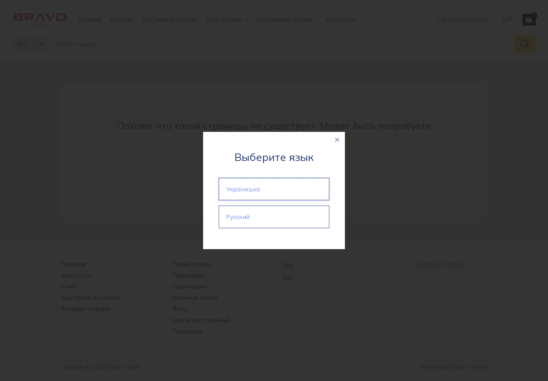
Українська (243, 189)
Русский (238, 216)
